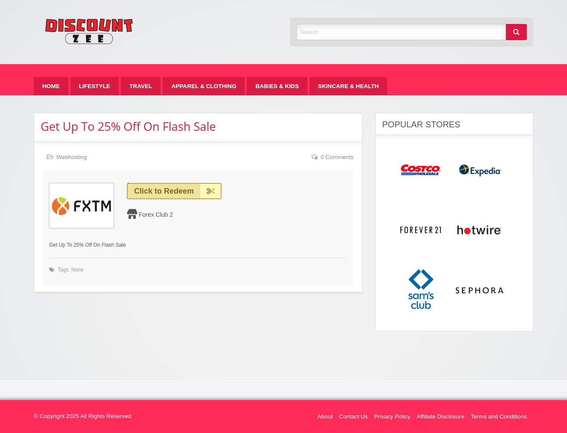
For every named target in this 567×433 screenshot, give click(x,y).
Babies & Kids (276, 86)
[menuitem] (51, 86)
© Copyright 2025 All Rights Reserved (82, 416)
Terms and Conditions (499, 416)
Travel (140, 86)
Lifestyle (94, 86)
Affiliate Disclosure (441, 416)
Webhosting (71, 157)
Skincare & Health (348, 86)
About (325, 416)
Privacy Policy (392, 416)
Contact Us (353, 416)
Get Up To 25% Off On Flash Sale (128, 126)
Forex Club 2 (156, 214)
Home (51, 86)
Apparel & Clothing (203, 86)
